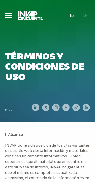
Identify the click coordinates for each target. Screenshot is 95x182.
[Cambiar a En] (85, 14)
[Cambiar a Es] (72, 14)
